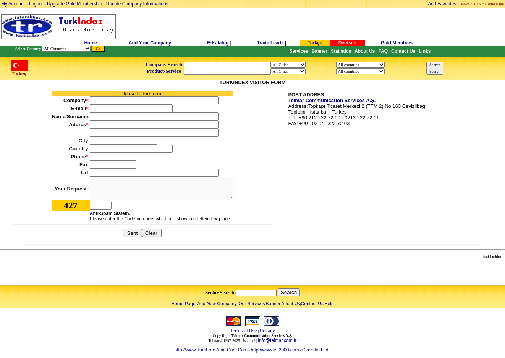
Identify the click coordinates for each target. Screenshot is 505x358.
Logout (36, 4)
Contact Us (312, 303)
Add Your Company (150, 43)
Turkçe (315, 43)
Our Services (251, 303)
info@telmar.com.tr (277, 340)
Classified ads (316, 350)
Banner (273, 303)
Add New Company (216, 303)
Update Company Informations (137, 4)
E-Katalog (217, 43)
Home (91, 43)
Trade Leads (270, 43)
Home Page (183, 303)
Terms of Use (243, 331)
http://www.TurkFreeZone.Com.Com (211, 350)
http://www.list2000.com (275, 350)
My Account (13, 4)
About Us (290, 303)
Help (329, 303)
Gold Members (397, 43)
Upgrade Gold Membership (75, 4)
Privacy (267, 331)
